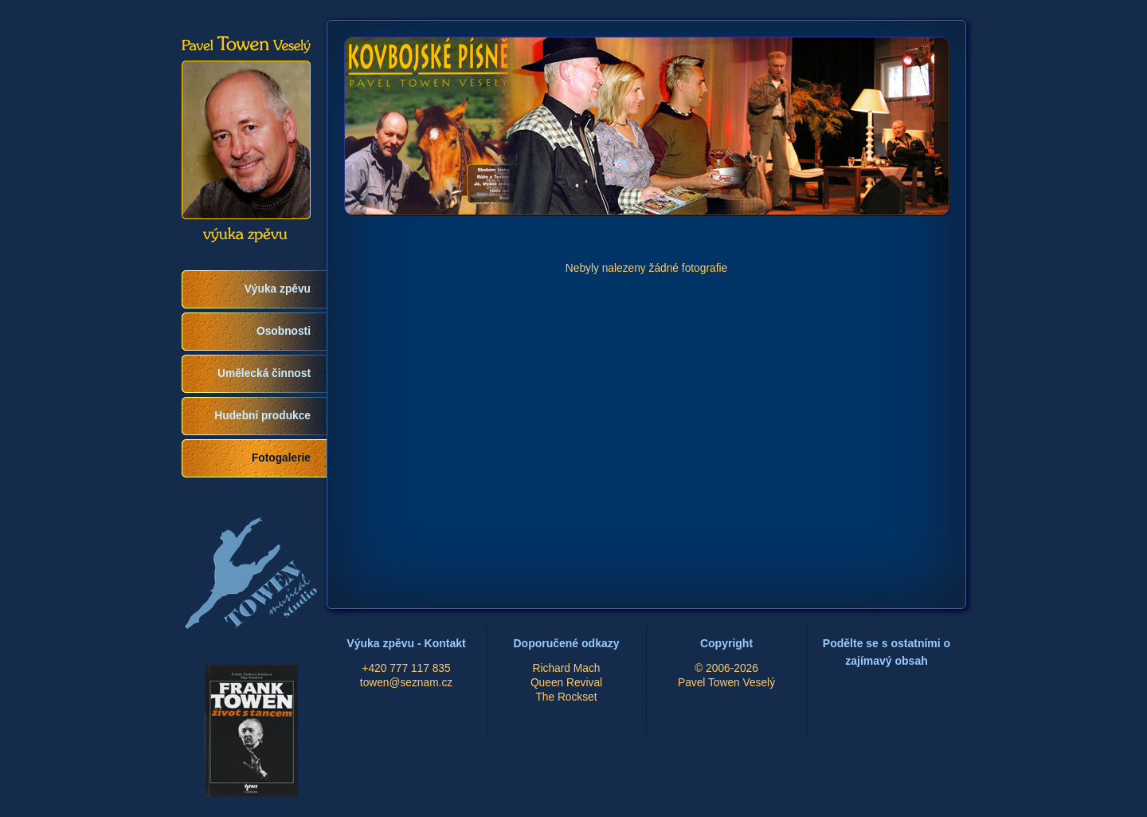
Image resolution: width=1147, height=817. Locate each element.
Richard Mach (567, 668)
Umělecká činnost (264, 373)
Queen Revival (566, 683)
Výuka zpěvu (278, 289)
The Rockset (566, 697)
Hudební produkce (262, 416)
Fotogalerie (281, 458)
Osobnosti (283, 331)
